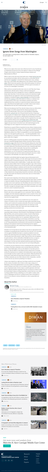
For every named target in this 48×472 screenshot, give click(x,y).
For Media (38, 462)
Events (37, 456)
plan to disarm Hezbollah (23, 97)
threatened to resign (9, 143)
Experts (26, 462)
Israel (18, 345)
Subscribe (7, 445)
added (5, 83)
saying (19, 129)
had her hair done (37, 76)
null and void (14, 113)
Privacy (37, 461)
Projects (38, 454)
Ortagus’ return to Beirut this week (30, 119)
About (26, 459)
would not (13, 99)
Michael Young (6, 64)
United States (11, 345)
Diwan (12, 48)
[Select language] (42, 2)
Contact (37, 458)
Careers (37, 460)
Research (27, 454)
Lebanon (5, 345)
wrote (31, 215)
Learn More (28, 338)
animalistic (13, 79)
